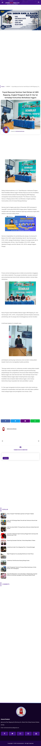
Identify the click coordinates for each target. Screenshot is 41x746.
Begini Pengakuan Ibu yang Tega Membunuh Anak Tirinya (20, 553)
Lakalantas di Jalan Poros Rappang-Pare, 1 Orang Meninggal (21, 547)
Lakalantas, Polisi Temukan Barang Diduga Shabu (18, 560)
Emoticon (5, 458)
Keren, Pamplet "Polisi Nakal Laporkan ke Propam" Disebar (20, 513)
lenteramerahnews (11, 429)
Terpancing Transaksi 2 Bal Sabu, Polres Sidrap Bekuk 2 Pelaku (21, 540)
